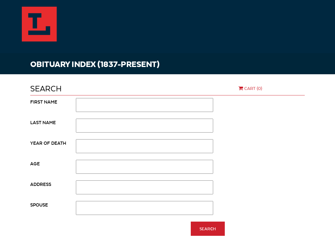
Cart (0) (249, 88)
